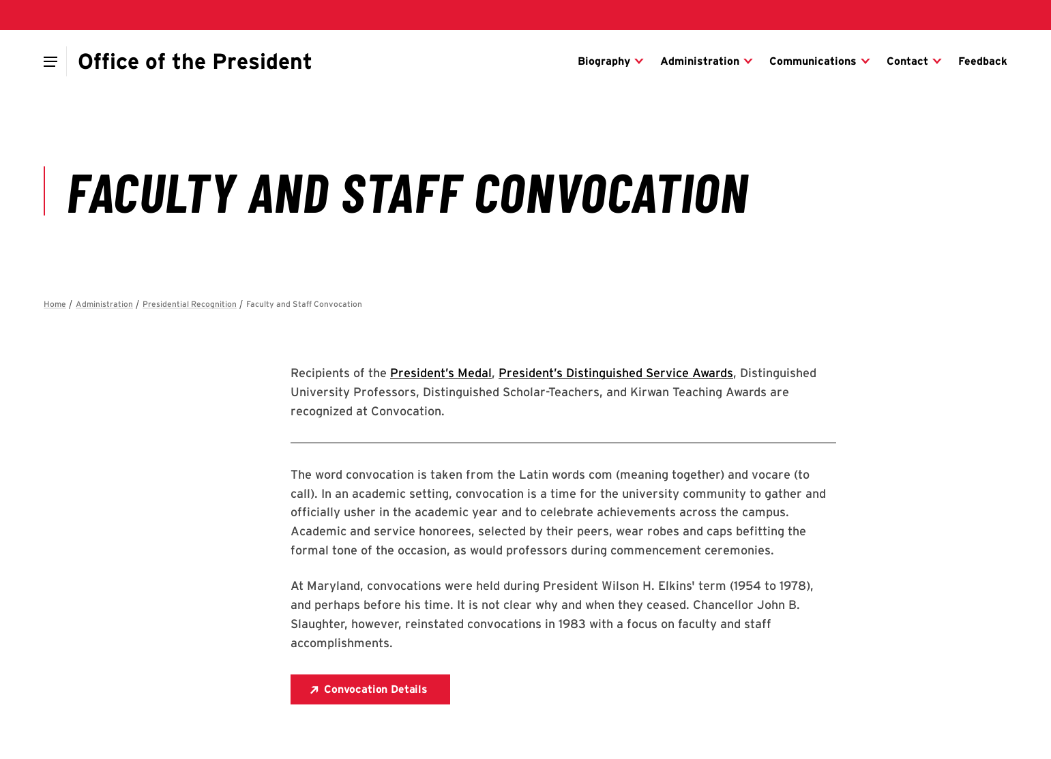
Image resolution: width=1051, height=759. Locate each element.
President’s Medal (441, 373)
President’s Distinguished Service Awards (616, 373)
